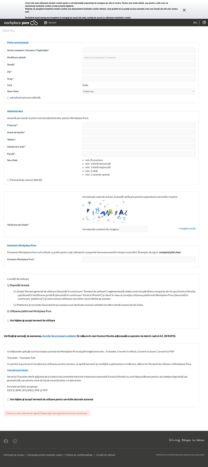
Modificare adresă (16, 57)
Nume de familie (16, 132)
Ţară (9, 85)
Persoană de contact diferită (24, 179)
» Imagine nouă (186, 228)
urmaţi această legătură (62, 6)
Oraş (10, 78)
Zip (9, 71)
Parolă (11, 153)
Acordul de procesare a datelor (59, 335)
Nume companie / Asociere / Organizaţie (28, 50)
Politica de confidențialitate (79, 455)
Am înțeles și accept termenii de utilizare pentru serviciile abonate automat (50, 399)
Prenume (12, 125)
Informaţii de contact (14, 455)
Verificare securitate (18, 224)
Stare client (13, 91)
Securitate (12, 160)
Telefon (11, 139)
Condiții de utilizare (105, 455)
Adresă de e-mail (16, 146)
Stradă (11, 64)
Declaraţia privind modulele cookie (45, 455)
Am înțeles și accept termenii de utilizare (31, 320)
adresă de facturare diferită (23, 97)
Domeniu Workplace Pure (21, 259)
